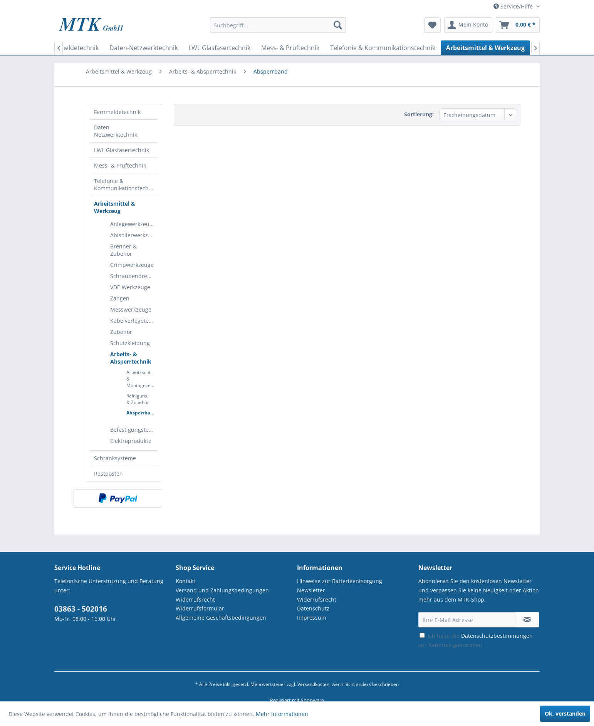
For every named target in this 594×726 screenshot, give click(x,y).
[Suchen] (338, 25)
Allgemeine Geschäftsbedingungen (221, 617)
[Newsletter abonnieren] (527, 619)
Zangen (119, 298)
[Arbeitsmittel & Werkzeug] (485, 47)
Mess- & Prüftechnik (120, 165)
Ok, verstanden (565, 713)
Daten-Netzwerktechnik (115, 131)
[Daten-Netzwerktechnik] (143, 47)
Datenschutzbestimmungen (497, 635)
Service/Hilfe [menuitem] (513, 6)
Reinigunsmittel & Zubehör (142, 399)
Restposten (108, 473)
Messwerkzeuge (130, 309)
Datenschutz (313, 608)
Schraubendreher (133, 276)
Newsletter (311, 590)
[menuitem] (278, 28)
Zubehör (121, 331)
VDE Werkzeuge (130, 287)
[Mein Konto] (468, 25)
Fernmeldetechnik (117, 112)
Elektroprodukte (130, 440)
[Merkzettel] (432, 25)
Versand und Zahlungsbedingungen (222, 590)
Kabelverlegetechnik (134, 320)
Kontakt (185, 581)
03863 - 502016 (80, 609)
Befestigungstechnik (134, 429)
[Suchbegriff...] (278, 25)
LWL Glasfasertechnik (121, 150)
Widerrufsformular (200, 608)
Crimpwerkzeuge (132, 264)
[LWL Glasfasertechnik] (219, 47)
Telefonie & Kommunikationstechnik (125, 184)
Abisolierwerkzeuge (134, 235)
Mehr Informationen (282, 714)
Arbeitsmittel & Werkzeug (114, 207)
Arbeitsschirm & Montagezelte (141, 379)
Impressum (311, 617)
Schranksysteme (115, 458)
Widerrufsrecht (195, 599)
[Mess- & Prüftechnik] (290, 47)
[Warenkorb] (518, 25)
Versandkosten (313, 684)
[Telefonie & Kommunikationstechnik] (383, 47)
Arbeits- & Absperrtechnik (130, 357)
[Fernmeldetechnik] (72, 47)
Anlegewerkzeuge (133, 224)
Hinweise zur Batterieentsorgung (339, 581)
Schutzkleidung (130, 343)
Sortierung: (419, 114)
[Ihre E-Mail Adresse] (466, 619)
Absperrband (141, 412)
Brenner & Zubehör (123, 250)
